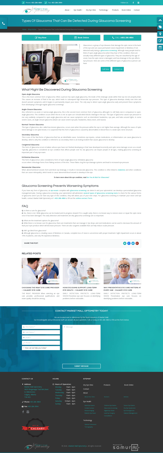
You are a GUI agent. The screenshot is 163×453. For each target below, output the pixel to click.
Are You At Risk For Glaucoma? (98, 177)
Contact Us (118, 69)
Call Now (105, 69)
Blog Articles (32, 29)
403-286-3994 (57, 2)
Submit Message (81, 366)
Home (24, 29)
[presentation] (81, 356)
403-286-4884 (36, 2)
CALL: (122, 37)
